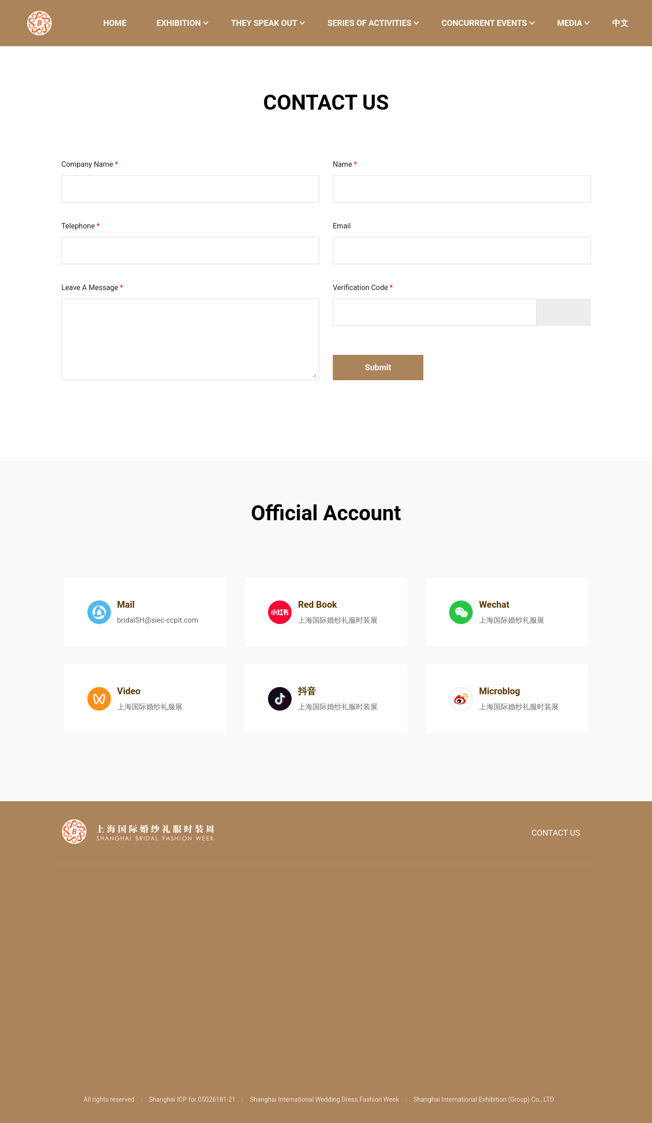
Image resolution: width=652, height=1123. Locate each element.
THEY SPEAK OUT (264, 23)
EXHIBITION (179, 23)
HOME (114, 23)
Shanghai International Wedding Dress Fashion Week (324, 1099)
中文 (620, 23)
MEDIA (569, 23)
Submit (378, 367)
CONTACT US (556, 832)
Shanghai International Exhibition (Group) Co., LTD (483, 1099)
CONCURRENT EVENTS (484, 23)
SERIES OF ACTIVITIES (369, 23)
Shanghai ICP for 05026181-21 (192, 1099)
